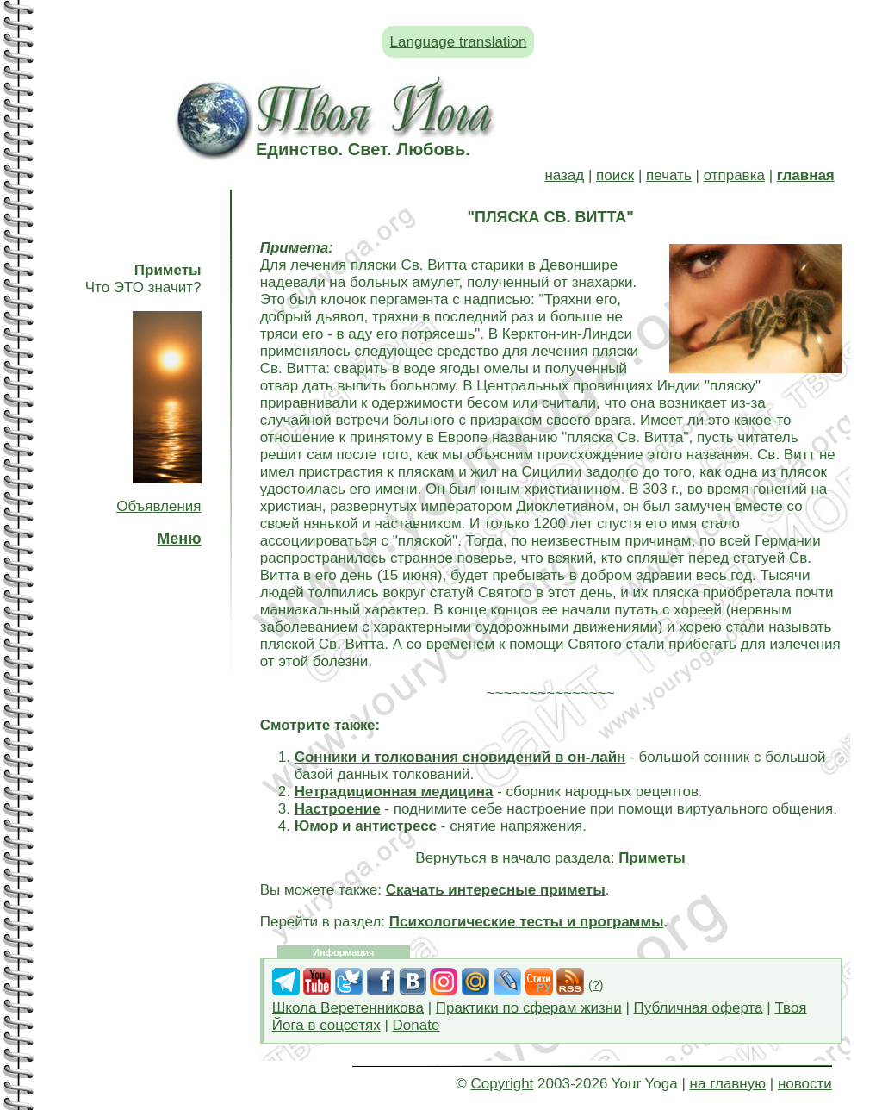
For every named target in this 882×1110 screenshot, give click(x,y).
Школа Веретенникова (348, 1008)
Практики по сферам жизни (529, 1008)
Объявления (158, 506)
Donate (416, 1025)
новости (805, 1084)
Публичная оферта (698, 1008)
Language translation (458, 42)
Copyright (502, 1084)
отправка (734, 175)
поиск (615, 175)
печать (669, 175)
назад (564, 175)
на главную (728, 1084)
